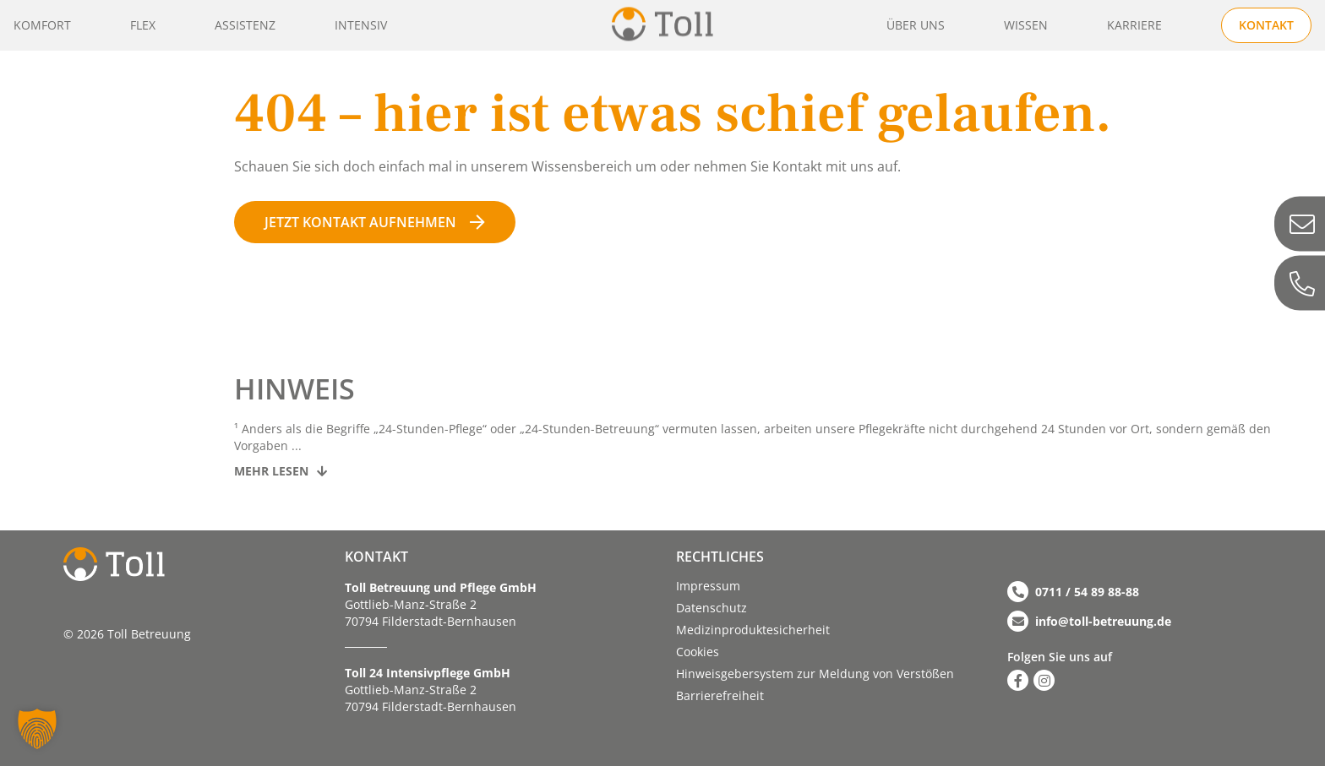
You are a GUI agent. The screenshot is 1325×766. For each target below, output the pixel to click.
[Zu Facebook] (1017, 680)
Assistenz (245, 25)
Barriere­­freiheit (720, 695)
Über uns (915, 25)
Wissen (1026, 25)
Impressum (708, 586)
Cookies (697, 652)
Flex (142, 25)
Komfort (42, 25)
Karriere (1134, 25)
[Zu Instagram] (1044, 680)
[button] (37, 729)
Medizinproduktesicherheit (753, 630)
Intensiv (361, 25)
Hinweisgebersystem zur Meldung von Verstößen (815, 673)
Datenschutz (711, 608)
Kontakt (1266, 25)
